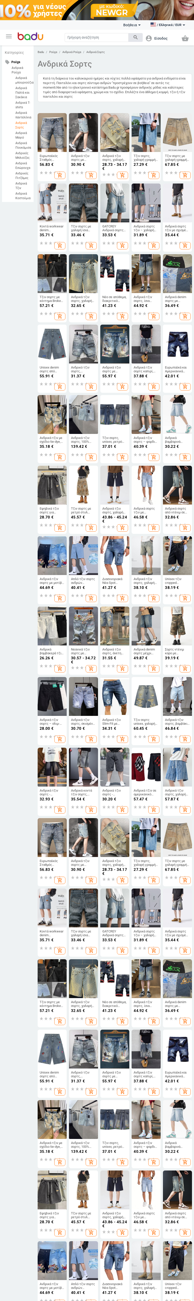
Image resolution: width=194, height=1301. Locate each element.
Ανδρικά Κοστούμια (23, 196)
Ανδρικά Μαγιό (21, 135)
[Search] (97, 37)
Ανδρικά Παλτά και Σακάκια (22, 92)
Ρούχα (53, 52)
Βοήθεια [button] (132, 25)
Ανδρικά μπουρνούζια (23, 80)
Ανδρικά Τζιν (21, 186)
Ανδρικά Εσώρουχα (22, 166)
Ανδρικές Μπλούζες (22, 155)
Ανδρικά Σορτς (21, 125)
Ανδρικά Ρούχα (17, 70)
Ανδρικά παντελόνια (23, 115)
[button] (9, 36)
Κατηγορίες (14, 52)
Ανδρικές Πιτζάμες (21, 176)
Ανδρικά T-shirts (22, 105)
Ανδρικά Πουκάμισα (23, 145)
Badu (41, 52)
